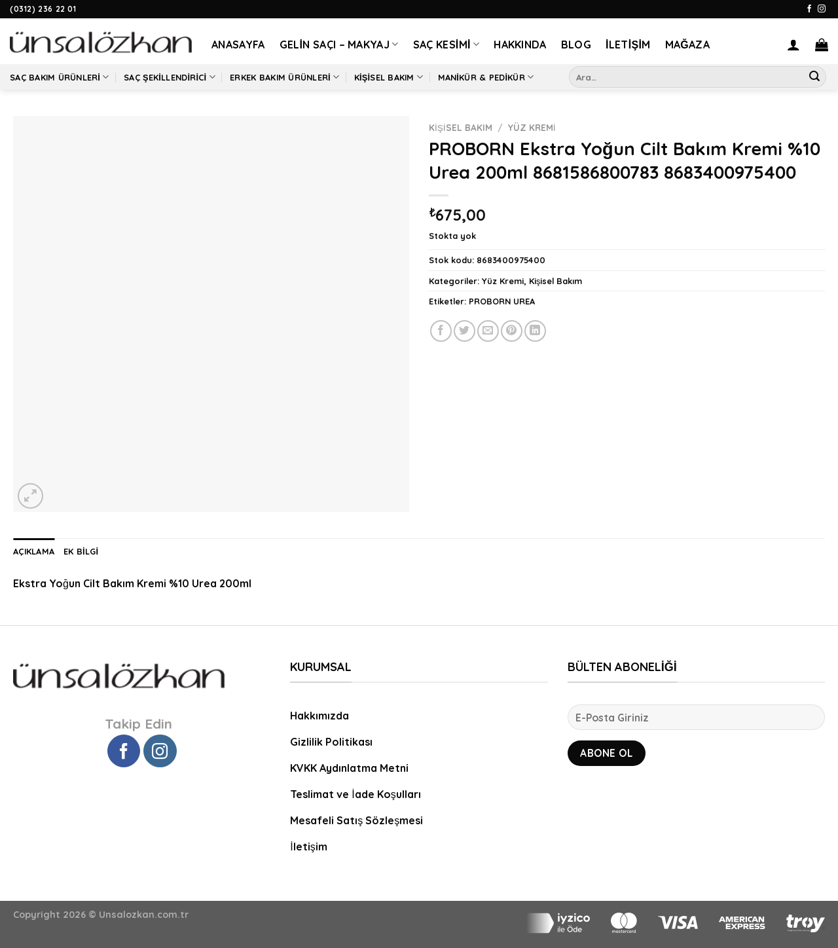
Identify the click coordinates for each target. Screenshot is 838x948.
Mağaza (687, 44)
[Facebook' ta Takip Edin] (809, 9)
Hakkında (520, 44)
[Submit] (814, 77)
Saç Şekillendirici (169, 77)
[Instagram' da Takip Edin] (822, 9)
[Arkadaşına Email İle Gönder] (488, 331)
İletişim (628, 44)
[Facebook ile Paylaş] (441, 331)
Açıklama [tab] (33, 551)
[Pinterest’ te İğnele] (511, 331)
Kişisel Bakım (388, 77)
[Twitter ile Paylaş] (464, 331)
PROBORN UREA (502, 301)
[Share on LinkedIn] (535, 331)
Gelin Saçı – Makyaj (339, 44)
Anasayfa (238, 44)
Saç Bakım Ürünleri (59, 77)
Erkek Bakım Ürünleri (284, 77)
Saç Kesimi (446, 44)
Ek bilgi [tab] (81, 551)
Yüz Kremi (532, 127)
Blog (576, 44)
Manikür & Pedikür (486, 77)
